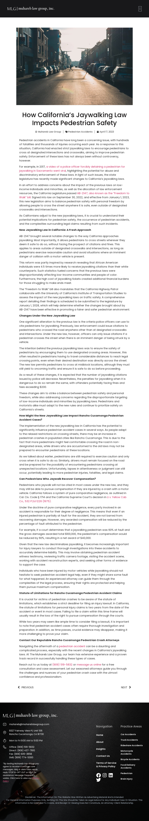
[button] (140, 8)
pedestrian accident (72, 646)
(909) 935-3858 (23, 754)
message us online (89, 664)
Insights (100, 749)
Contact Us (103, 756)
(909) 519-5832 (62, 664)
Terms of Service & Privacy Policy (106, 764)
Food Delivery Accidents (128, 766)
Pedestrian (126, 773)
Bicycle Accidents (130, 759)
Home (99, 735)
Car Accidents (128, 734)
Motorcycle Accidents (127, 752)
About (99, 742)
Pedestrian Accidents (80, 131)
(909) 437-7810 (26, 750)
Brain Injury (126, 778)
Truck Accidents (129, 739)
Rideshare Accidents (132, 745)
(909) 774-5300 (24, 757)
